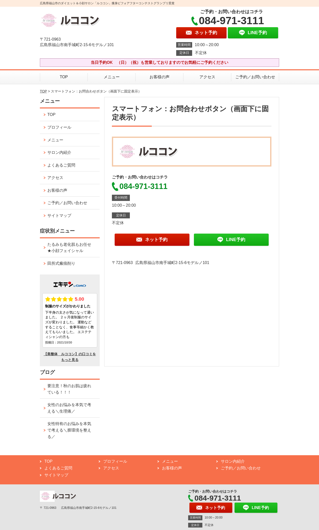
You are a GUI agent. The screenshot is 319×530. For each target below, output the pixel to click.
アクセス (207, 77)
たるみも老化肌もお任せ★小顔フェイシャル (69, 247)
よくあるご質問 (61, 165)
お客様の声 (159, 77)
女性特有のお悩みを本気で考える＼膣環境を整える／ (69, 430)
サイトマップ (59, 215)
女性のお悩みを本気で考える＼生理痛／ (69, 408)
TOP (64, 77)
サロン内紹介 (59, 152)
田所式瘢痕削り (61, 263)
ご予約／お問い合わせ (255, 77)
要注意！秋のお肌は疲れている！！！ (69, 389)
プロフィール (59, 127)
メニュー (112, 77)
